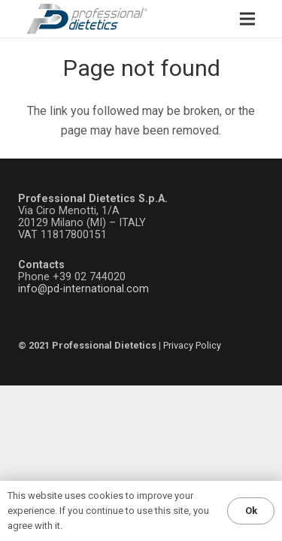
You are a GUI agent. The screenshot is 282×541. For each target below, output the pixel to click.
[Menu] (247, 19)
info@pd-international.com (83, 289)
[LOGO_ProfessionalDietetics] (87, 19)
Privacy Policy (192, 345)
